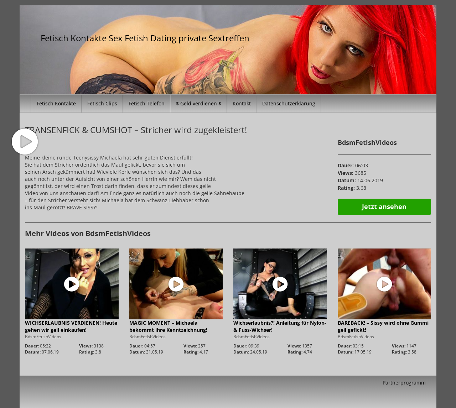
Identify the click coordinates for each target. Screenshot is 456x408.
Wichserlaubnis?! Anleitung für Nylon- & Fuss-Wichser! (279, 326)
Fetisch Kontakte (56, 103)
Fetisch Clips (102, 103)
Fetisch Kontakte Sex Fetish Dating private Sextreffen (145, 38)
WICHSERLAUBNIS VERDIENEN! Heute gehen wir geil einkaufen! (71, 326)
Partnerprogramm (404, 382)
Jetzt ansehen (384, 206)
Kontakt (242, 103)
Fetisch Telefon (147, 103)
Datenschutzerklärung (288, 103)
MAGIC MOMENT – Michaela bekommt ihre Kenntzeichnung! (168, 326)
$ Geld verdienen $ (198, 103)
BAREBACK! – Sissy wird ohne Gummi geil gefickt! (383, 326)
